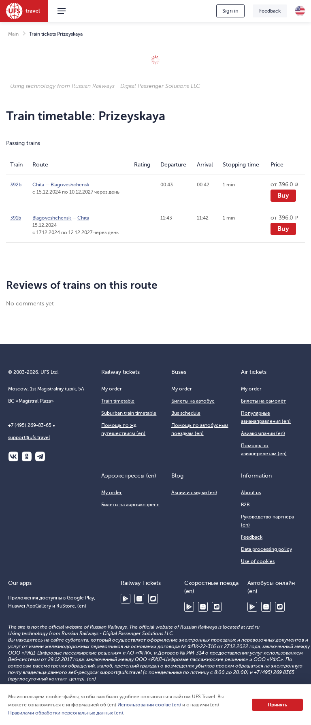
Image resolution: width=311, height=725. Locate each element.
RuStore (153, 598)
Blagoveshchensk (70, 185)
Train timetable (117, 401)
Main (13, 34)
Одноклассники (26, 456)
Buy (283, 195)
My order (111, 389)
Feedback (270, 11)
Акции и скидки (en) (194, 492)
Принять (277, 705)
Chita (38, 185)
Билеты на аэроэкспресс (130, 505)
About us (251, 492)
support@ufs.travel (29, 437)
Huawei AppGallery (139, 598)
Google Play (125, 598)
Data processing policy (266, 549)
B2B (245, 505)
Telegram (40, 456)
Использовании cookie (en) (149, 705)
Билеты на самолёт (263, 401)
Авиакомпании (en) (263, 433)
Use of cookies (258, 561)
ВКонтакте (13, 456)
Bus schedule (185, 413)
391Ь (15, 218)
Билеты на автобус (193, 401)
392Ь (15, 185)
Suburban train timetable (128, 413)
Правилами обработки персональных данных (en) (65, 713)
